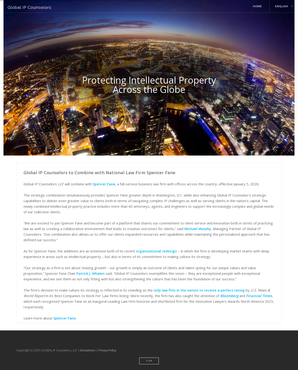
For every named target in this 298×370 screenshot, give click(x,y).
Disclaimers (87, 350)
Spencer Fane (104, 184)
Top (149, 361)
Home (257, 6)
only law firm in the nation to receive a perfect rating (199, 290)
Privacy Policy (107, 350)
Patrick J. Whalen (90, 273)
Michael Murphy (197, 228)
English (281, 6)
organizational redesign (156, 251)
